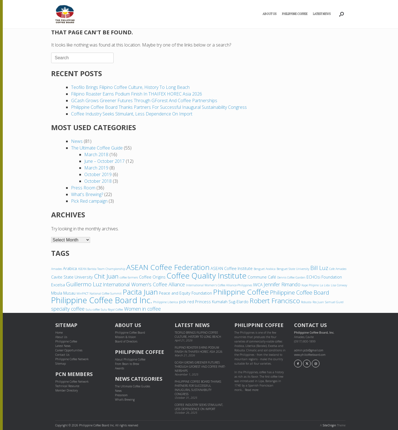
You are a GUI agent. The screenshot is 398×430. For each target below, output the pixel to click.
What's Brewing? (87, 194)
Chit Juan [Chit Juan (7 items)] (106, 276)
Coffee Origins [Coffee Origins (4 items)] (152, 277)
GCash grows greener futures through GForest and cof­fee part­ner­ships (144, 100)
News (77, 141)
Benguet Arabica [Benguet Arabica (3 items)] (265, 269)
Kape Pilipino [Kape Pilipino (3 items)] (310, 285)
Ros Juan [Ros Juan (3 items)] (318, 302)
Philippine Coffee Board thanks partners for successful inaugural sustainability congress (159, 107)
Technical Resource (67, 386)
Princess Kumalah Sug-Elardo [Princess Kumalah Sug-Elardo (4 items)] (221, 301)
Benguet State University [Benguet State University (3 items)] (293, 269)
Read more (251, 390)
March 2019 (96, 168)
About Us (269, 14)
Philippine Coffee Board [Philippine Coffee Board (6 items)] (299, 292)
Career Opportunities (68, 350)
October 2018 (98, 181)
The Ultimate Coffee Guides (132, 386)
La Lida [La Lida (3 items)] (325, 285)
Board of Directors (126, 341)
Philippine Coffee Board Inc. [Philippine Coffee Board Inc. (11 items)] (101, 300)
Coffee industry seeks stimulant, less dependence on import (131, 114)
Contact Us (62, 355)
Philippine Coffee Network (71, 359)
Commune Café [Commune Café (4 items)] (262, 277)
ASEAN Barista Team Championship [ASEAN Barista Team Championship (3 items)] (101, 269)
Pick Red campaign (89, 201)
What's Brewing (125, 399)
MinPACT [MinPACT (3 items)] (82, 293)
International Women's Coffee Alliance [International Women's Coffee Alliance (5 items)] (144, 284)
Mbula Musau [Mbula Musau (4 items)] (63, 293)
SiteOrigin (329, 425)
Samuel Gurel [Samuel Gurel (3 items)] (334, 302)
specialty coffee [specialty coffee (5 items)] (68, 308)
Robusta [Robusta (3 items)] (306, 302)
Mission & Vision (125, 337)
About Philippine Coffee (130, 359)
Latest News (322, 14)
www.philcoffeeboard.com (310, 355)
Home (59, 332)
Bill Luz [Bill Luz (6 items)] (319, 268)
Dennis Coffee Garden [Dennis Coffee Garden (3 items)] (291, 277)
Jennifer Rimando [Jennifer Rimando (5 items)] (282, 284)
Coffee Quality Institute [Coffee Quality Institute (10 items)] (207, 275)
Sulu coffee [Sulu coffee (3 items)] (93, 309)
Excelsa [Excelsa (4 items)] (58, 284)
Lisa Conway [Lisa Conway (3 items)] (339, 285)
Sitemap (60, 363)
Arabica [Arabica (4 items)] (70, 268)
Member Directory (66, 390)
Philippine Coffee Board (130, 332)
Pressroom (121, 395)
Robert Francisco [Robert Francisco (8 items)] (275, 300)
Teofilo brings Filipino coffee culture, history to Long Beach (130, 87)
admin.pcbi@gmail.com (308, 350)
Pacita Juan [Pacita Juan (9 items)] (140, 292)
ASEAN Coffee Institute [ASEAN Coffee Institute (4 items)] (232, 268)
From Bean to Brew (127, 364)
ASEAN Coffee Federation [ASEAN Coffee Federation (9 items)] (168, 267)
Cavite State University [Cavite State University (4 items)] (72, 277)
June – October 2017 (104, 161)
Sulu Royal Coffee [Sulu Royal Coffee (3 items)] (112, 309)
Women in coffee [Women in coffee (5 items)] (142, 308)
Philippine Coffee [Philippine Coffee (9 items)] (241, 292)
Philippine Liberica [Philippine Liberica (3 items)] (165, 302)
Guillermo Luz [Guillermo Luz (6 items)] (84, 284)
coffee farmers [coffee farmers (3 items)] (129, 277)
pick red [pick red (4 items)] (186, 301)
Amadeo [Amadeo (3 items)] (56, 269)
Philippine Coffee (294, 14)
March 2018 (96, 154)
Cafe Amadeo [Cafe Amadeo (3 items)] (337, 269)
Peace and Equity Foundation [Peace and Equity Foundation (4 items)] (185, 293)
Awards (119, 368)
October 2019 (98, 174)
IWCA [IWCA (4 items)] (258, 284)
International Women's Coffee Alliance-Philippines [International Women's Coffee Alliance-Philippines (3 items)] (219, 285)
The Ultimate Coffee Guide (97, 148)
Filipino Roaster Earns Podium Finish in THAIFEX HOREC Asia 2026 (136, 94)
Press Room (83, 188)
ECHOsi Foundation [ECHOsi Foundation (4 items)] (324, 277)
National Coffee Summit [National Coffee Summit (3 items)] (106, 293)
